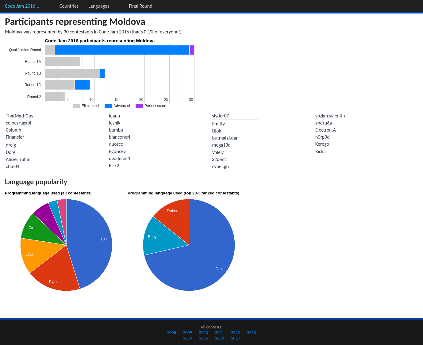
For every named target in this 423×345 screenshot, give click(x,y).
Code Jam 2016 (22, 6)
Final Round (140, 6)
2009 (187, 332)
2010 (203, 332)
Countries (69, 6)
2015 (203, 338)
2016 (219, 338)
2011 (219, 332)
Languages (98, 6)
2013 (251, 332)
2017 (235, 338)
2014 (187, 338)
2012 (235, 332)
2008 (171, 332)
